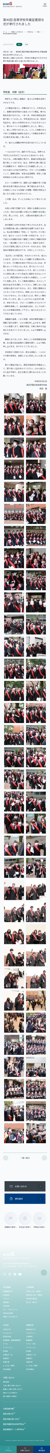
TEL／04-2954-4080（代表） (12, 1266)
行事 (26, 44)
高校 (19, 44)
